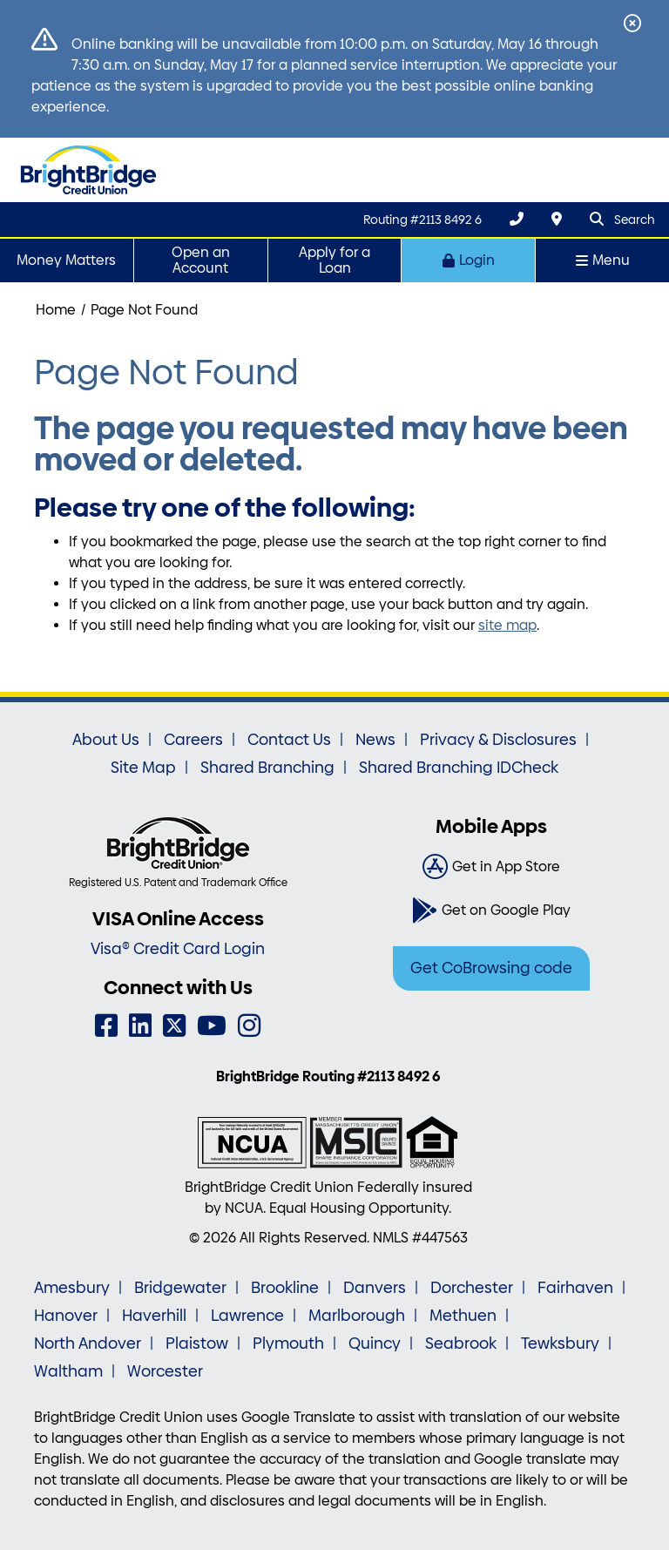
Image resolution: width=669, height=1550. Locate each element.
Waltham (68, 1371)
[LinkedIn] (140, 1026)
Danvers (374, 1288)
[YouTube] (211, 1026)
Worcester (165, 1371)
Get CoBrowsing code (491, 968)
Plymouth (288, 1343)
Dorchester (471, 1288)
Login (469, 260)
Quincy (374, 1343)
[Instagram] (249, 1026)
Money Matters (66, 260)
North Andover (87, 1343)
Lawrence (247, 1315)
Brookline (285, 1288)
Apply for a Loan (334, 260)
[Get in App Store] (491, 867)
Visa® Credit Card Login (178, 948)
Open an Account (201, 260)
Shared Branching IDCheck (458, 767)
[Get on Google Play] (491, 910)
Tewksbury (560, 1343)
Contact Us (289, 740)
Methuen (463, 1315)
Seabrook (461, 1343)
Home (56, 309)
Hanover (66, 1315)
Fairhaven (575, 1288)
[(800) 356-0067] (517, 219)
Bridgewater (180, 1288)
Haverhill (154, 1315)
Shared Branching (267, 767)
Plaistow (197, 1343)
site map (507, 625)
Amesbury (72, 1288)
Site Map (143, 767)
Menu (603, 260)
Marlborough (356, 1315)
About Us (105, 740)
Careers (193, 740)
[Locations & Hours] (556, 219)
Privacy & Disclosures (498, 740)
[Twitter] (174, 1026)
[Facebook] (106, 1026)
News (375, 740)
